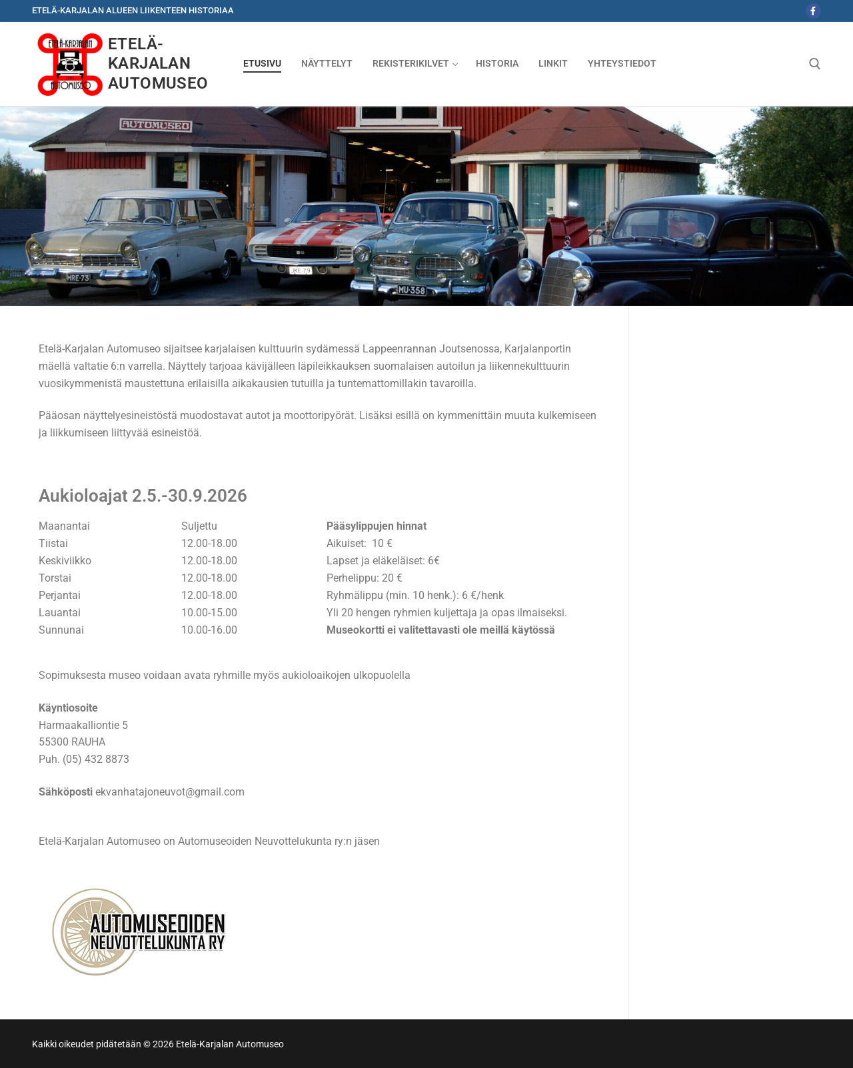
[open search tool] (815, 64)
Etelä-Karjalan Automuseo (158, 63)
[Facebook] (813, 11)
